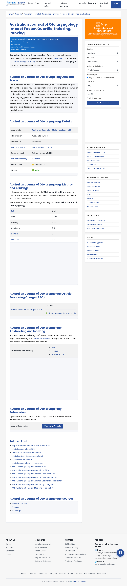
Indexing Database (95, 66)
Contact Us (104, 4)
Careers (9, 554)
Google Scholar (58, 354)
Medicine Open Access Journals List (27, 456)
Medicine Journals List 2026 (24, 449)
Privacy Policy (89, 573)
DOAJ (89, 194)
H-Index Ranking (93, 160)
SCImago (16, 510)
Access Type (92, 74)
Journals (18, 14)
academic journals (41, 338)
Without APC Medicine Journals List (27, 452)
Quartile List (91, 164)
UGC (53, 347)
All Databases (92, 206)
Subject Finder (92, 254)
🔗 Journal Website (52, 426)
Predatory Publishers (95, 224)
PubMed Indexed (93, 182)
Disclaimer (101, 573)
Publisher (91, 57)
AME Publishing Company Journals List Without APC (34, 474)
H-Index (14, 234)
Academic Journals (43, 544)
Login (116, 3)
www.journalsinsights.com (105, 564)
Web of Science (93, 190)
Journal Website (19, 503)
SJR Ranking (70, 544)
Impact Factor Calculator (97, 168)
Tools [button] (38, 3)
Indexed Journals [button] (64, 4)
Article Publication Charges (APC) (26, 309)
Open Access (40, 551)
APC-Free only (94, 98)
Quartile (15, 239)
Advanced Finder (94, 246)
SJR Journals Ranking (95, 156)
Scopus (54, 351)
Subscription (108, 78)
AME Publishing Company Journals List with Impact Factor (37, 481)
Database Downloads (95, 258)
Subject (90, 49)
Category (53, 573)
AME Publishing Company (23, 61)
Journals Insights (79, 581)
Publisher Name (18, 147)
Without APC (40, 554)
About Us (9, 547)
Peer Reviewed (41, 547)
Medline (90, 198)
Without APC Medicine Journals (62, 313)
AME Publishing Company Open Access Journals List (34, 477)
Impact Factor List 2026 (96, 152)
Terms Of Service (75, 573)
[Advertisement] (103, 125)
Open (96, 78)
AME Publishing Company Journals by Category (32, 484)
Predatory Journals (73, 558)
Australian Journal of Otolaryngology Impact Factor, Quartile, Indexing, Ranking (57, 14)
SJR (12, 211)
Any (89, 78)
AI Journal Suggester (95, 242)
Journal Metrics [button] (47, 4)
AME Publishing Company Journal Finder (29, 467)
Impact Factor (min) (95, 90)
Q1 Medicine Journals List (22, 459)
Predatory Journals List (96, 220)
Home (30, 3)
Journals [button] (82, 3)
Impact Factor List (43, 558)
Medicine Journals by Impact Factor (27, 463)
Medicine (58, 58)
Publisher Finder (93, 250)
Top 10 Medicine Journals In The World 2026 (31, 445)
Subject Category (19, 159)
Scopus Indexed (93, 186)
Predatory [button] (93, 3)
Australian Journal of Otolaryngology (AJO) (52, 130)
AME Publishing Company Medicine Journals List (32, 488)
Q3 (53, 239)
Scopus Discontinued (95, 228)
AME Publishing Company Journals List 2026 (30, 470)
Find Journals (103, 103)
